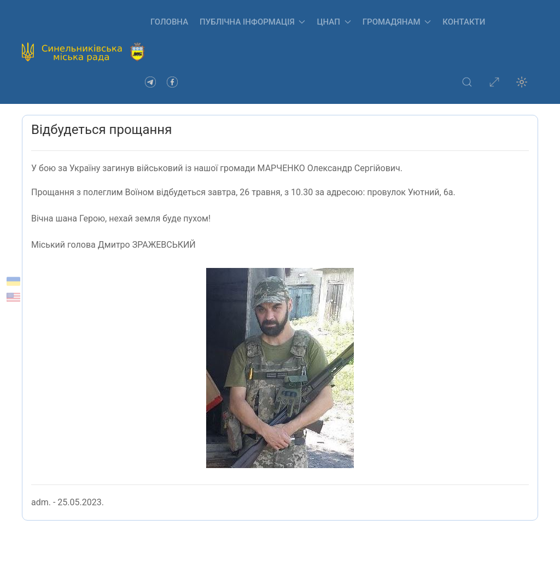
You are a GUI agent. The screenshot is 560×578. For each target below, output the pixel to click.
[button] (467, 82)
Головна (169, 22)
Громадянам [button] (397, 22)
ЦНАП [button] (334, 22)
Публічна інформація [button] (252, 22)
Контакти (463, 22)
